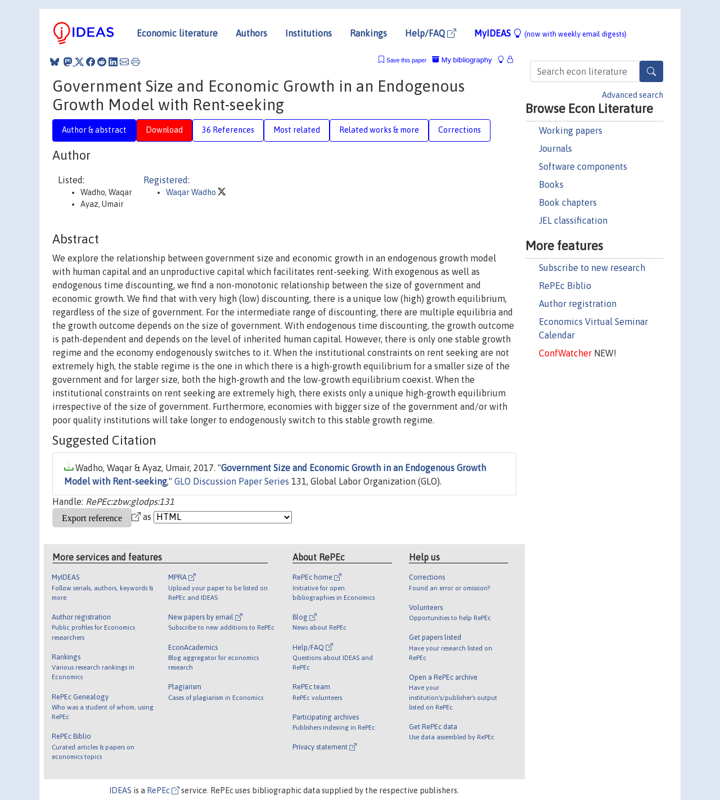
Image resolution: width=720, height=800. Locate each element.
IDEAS (120, 790)
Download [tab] (164, 129)
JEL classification (573, 220)
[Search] (651, 71)
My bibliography (462, 60)
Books (551, 184)
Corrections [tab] (459, 129)
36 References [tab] (228, 129)
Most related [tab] (296, 129)
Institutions (308, 33)
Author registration (577, 304)
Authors (251, 33)
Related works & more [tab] (379, 129)
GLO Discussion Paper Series (231, 481)
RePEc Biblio (565, 286)
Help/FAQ (430, 33)
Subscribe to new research (592, 268)
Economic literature (177, 33)
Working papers (570, 130)
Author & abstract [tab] (94, 129)
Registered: (166, 180)
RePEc (163, 790)
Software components (583, 166)
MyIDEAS (550, 33)
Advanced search (632, 95)
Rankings (368, 33)
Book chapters (568, 202)
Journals (555, 148)
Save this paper (406, 60)
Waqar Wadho (192, 192)
